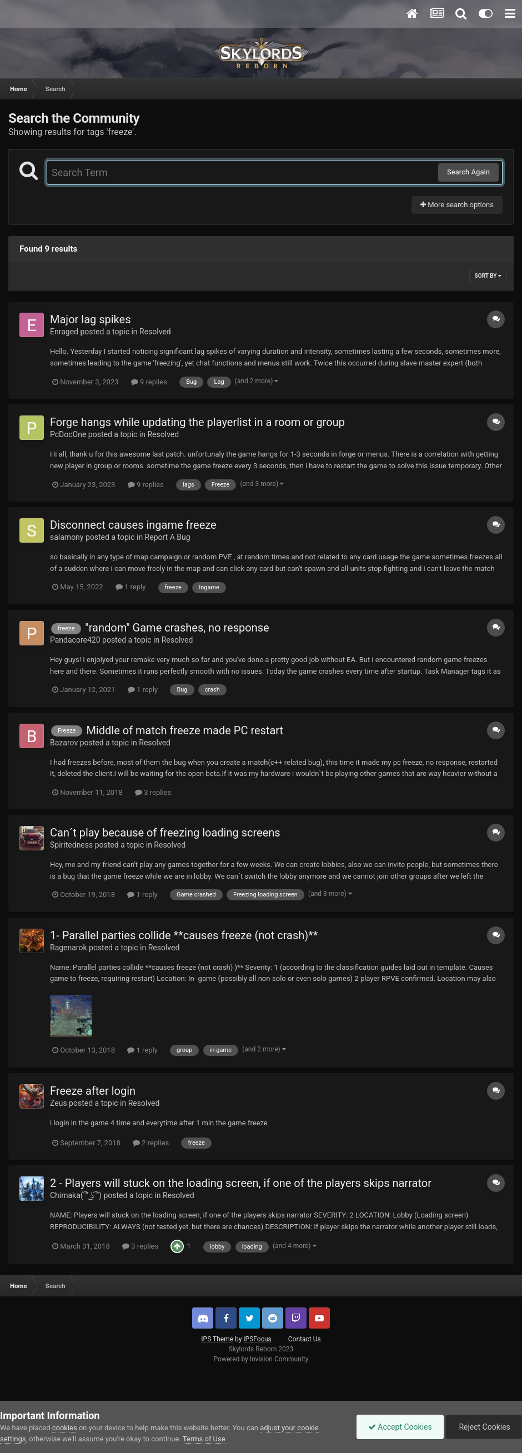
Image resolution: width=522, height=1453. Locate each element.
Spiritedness (71, 844)
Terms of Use (204, 1439)
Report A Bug (167, 537)
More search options (457, 205)
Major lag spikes (90, 319)
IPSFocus (257, 1339)
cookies (64, 1428)
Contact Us (304, 1339)
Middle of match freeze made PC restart (184, 730)
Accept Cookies (400, 1426)
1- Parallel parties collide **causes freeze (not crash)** (184, 935)
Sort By (488, 276)
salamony (66, 537)
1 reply (131, 587)
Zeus (58, 1103)
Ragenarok (68, 947)
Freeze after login (92, 1091)
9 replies (149, 382)
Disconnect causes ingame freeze (133, 525)
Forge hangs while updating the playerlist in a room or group (197, 422)
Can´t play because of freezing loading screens (165, 832)
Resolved (155, 331)
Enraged (64, 331)
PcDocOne (68, 434)
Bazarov (64, 742)
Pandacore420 (75, 639)
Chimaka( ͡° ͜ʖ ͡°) (76, 1195)
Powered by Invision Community (261, 1359)
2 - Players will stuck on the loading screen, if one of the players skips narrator (240, 1183)
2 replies (151, 1143)
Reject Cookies (483, 1426)
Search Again (468, 172)
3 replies (153, 792)
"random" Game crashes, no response (177, 627)
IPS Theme (217, 1339)
